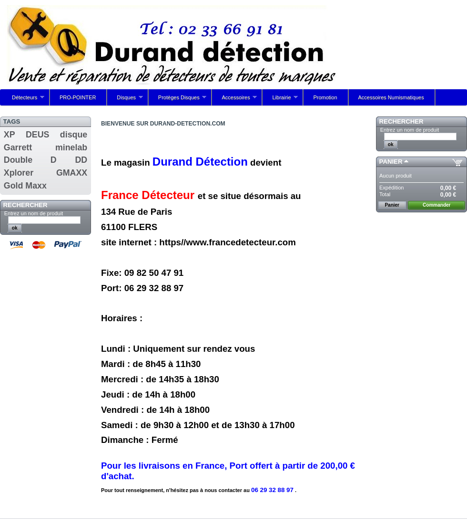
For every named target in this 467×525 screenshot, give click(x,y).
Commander (436, 205)
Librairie (280, 99)
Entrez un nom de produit (33, 213)
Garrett (18, 147)
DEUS (38, 134)
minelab (71, 147)
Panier (391, 161)
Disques (125, 99)
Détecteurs (23, 99)
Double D (30, 160)
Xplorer (18, 173)
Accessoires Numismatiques (391, 97)
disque (73, 134)
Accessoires (234, 99)
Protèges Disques (178, 99)
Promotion (325, 97)
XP (9, 134)
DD (81, 160)
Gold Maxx (25, 185)
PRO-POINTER (78, 97)
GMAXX (71, 173)
